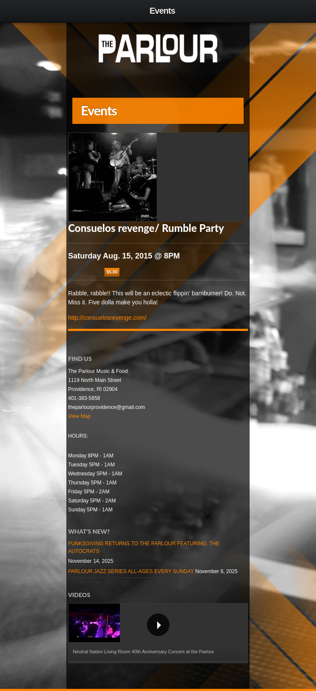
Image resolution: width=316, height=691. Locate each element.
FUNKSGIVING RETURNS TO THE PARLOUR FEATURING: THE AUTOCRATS (143, 547)
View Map (79, 416)
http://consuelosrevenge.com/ (107, 317)
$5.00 (112, 272)
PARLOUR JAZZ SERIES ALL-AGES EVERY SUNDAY (131, 571)
